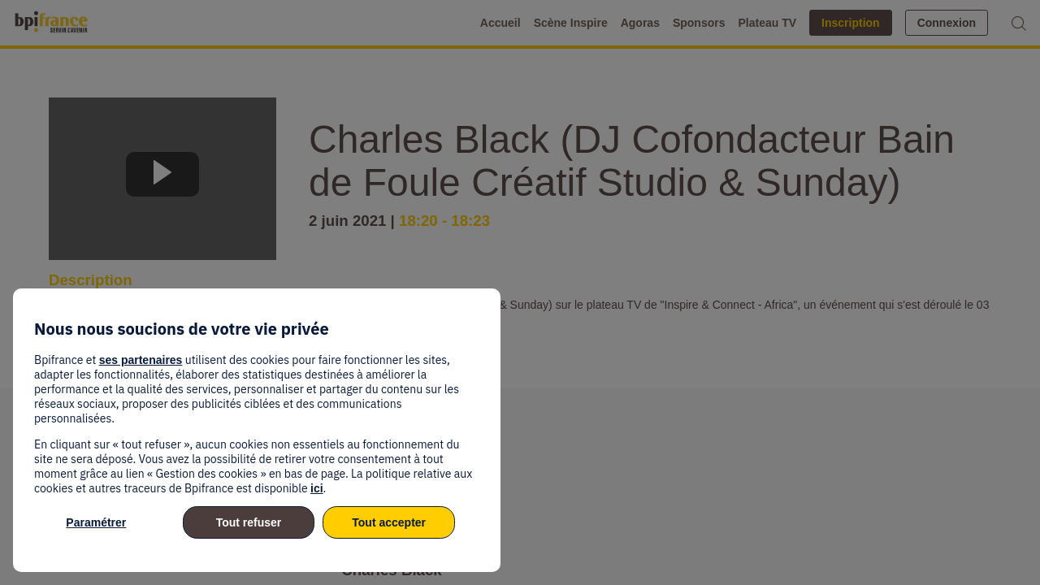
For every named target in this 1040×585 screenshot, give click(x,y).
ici (316, 488)
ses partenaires (141, 359)
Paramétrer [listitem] (96, 522)
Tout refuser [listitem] (249, 522)
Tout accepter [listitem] (389, 522)
